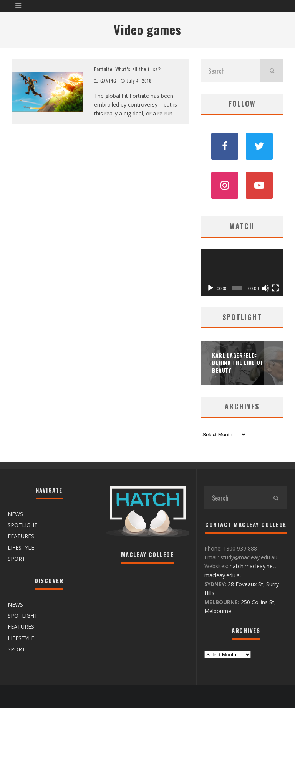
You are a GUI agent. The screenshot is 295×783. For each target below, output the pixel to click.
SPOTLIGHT (23, 525)
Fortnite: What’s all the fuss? (127, 69)
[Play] (210, 288)
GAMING (108, 81)
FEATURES (21, 536)
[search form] (230, 70)
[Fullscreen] (275, 288)
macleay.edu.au (223, 575)
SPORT (16, 558)
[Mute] (265, 288)
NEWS (15, 514)
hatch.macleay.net (252, 566)
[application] (242, 272)
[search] (271, 70)
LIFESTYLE (21, 547)
